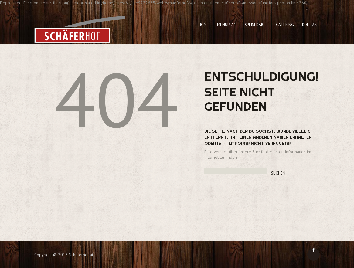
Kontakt (311, 24)
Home (204, 24)
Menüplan (227, 24)
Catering (285, 24)
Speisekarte (256, 24)
